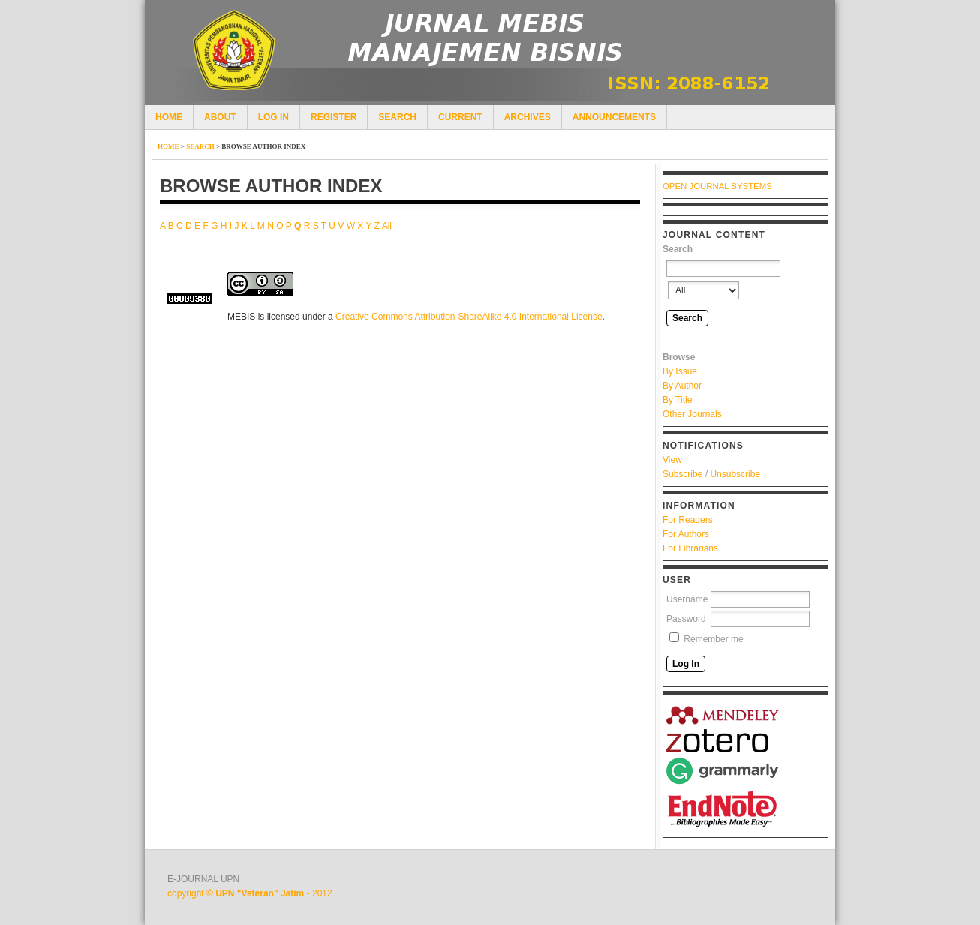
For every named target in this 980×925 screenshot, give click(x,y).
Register (333, 117)
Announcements (614, 117)
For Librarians (690, 548)
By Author (682, 385)
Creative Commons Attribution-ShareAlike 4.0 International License (469, 316)
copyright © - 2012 (249, 893)
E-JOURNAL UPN (203, 879)
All (387, 226)
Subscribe (682, 474)
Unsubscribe (735, 474)
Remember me (713, 639)
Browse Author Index (263, 146)
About (220, 117)
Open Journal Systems (717, 186)
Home (168, 117)
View (672, 460)
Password (686, 619)
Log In (273, 117)
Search (397, 117)
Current (460, 117)
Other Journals (692, 414)
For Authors (686, 534)
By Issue (680, 371)
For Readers (688, 520)
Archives (527, 117)
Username (687, 599)
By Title (677, 400)
